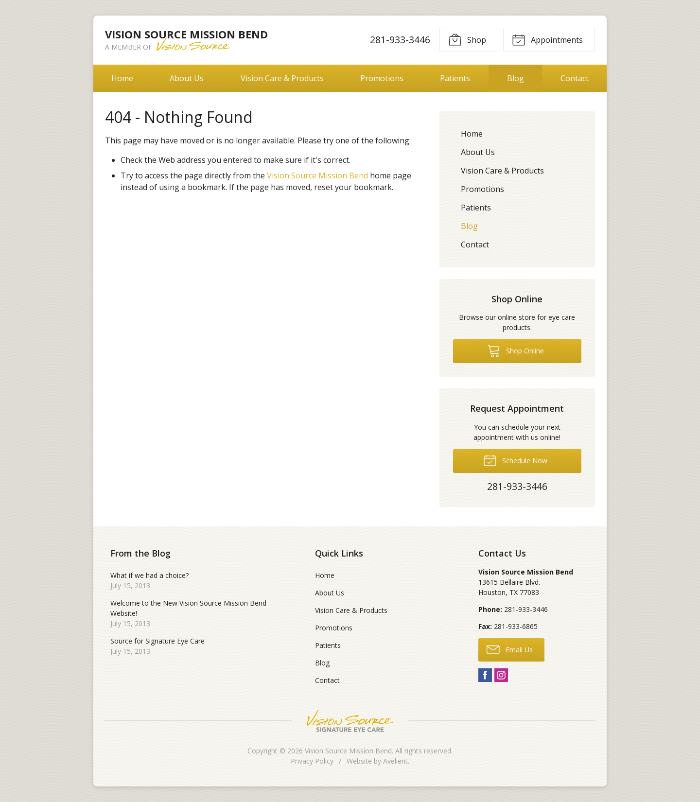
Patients (455, 78)
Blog (515, 78)
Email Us (510, 649)
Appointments (547, 39)
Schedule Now (515, 460)
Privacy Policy (312, 761)
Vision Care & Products (282, 78)
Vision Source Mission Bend (317, 175)
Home (122, 78)
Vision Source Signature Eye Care (350, 720)
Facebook (485, 675)
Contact (574, 78)
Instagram (501, 675)
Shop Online (515, 350)
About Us (187, 78)
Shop (467, 39)
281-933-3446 (400, 39)
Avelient (395, 761)
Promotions (381, 78)
